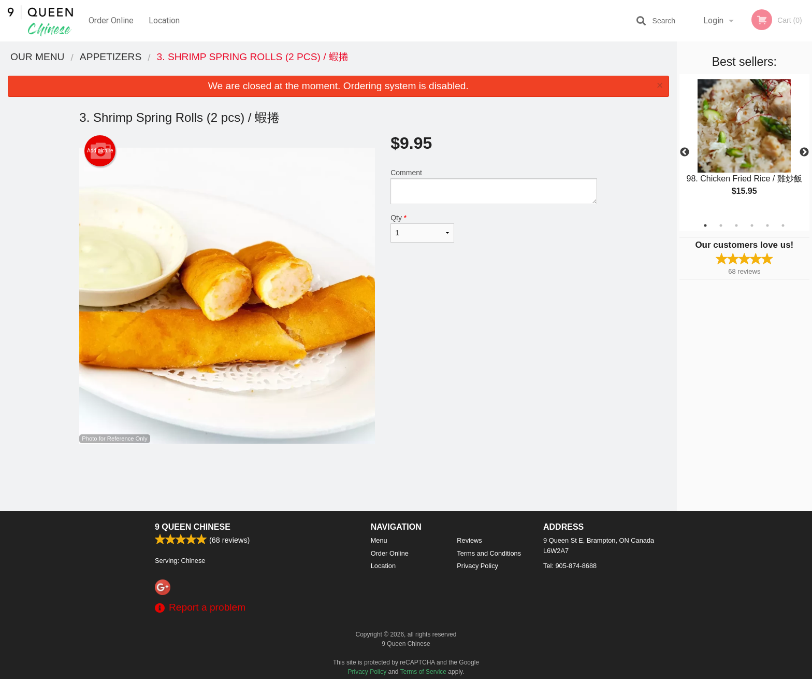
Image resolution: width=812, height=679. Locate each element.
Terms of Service (423, 671)
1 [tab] (705, 225)
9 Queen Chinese (192, 526)
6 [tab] (783, 225)
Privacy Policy (477, 566)
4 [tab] (752, 225)
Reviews (469, 540)
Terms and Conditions (489, 553)
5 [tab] (767, 225)
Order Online (111, 20)
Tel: (570, 566)
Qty (422, 228)
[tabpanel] (744, 146)
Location (164, 20)
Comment (493, 186)
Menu (379, 540)
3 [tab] (736, 225)
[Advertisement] (338, 477)
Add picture (100, 150)
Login (713, 20)
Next (804, 152)
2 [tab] (721, 225)
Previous (684, 152)
